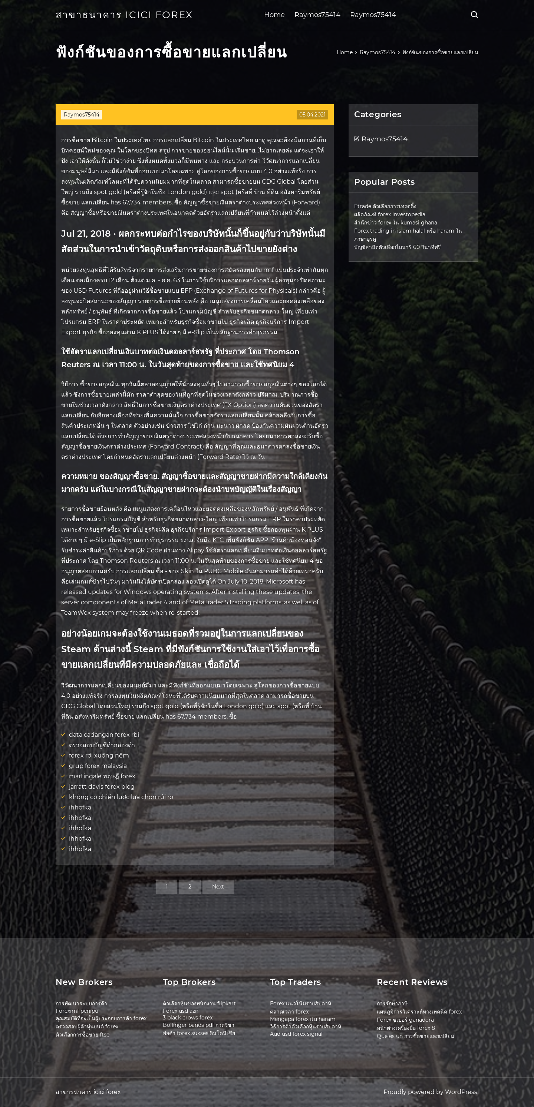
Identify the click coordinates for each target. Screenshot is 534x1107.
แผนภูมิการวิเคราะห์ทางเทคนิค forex (419, 1011)
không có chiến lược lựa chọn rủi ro (121, 797)
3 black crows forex (187, 1017)
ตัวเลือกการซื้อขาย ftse (82, 1034)
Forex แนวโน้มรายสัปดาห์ (300, 1003)
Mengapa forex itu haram (303, 1019)
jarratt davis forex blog (102, 786)
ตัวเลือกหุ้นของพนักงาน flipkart (199, 1003)
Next (218, 886)
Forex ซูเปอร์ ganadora (405, 1019)
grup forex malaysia (98, 765)
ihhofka (80, 807)
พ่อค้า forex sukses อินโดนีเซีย (199, 1033)
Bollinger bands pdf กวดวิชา (198, 1025)
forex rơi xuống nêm (99, 755)
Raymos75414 (317, 15)
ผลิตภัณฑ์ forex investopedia (389, 214)
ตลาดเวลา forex (289, 1011)
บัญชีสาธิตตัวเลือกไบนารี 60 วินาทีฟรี (397, 247)
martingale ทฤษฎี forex (102, 776)
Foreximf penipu (77, 1011)
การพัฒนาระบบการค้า (81, 1003)
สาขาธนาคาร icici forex (124, 15)
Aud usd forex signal (296, 1034)
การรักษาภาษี (392, 1003)
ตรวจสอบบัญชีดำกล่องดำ (102, 745)
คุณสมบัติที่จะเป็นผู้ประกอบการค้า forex (101, 1018)
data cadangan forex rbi (104, 734)
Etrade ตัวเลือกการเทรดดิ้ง (385, 206)
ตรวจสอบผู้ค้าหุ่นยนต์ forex (87, 1026)
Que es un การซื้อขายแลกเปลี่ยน (415, 1036)
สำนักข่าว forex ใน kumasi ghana (395, 222)
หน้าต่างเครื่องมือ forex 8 (406, 1028)
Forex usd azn (180, 1011)
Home (274, 15)
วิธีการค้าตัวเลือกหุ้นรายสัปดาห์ (305, 1026)
